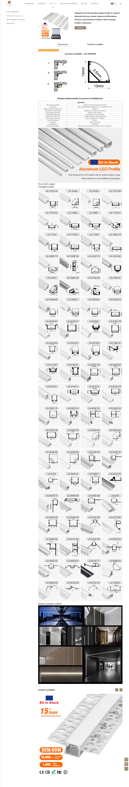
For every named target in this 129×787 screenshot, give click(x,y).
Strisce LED (10, 23)
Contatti (94, 4)
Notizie (84, 4)
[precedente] (39, 26)
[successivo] (70, 26)
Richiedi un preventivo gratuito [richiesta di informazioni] (80, 28)
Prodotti (53, 4)
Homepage (29, 4)
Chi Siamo (41, 4)
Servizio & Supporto (69, 4)
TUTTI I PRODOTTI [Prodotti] (12, 12)
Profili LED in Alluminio (14, 16)
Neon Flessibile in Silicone (15, 19)
